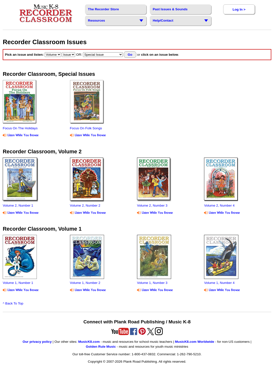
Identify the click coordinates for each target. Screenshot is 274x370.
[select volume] (53, 54)
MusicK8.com (89, 342)
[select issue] (68, 54)
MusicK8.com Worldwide (194, 342)
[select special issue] (103, 54)
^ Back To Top (13, 303)
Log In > (239, 9)
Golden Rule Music (101, 346)
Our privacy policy (37, 342)
